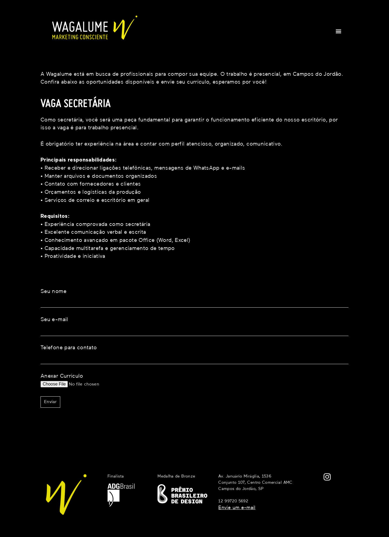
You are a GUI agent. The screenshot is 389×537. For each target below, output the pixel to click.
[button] (338, 31)
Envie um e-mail (236, 507)
